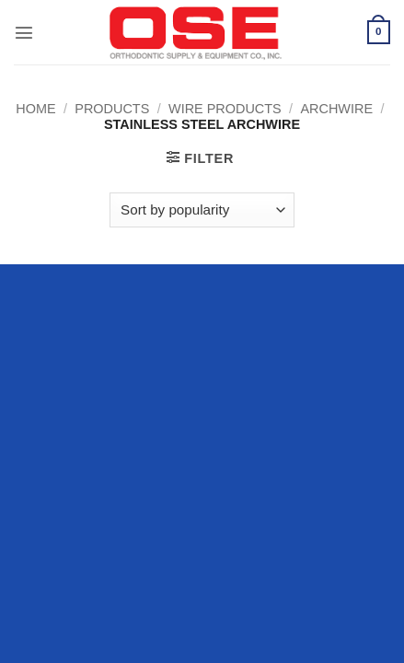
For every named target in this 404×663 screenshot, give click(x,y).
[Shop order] (202, 209)
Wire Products (225, 108)
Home (35, 108)
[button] (24, 32)
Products (112, 108)
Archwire (336, 108)
